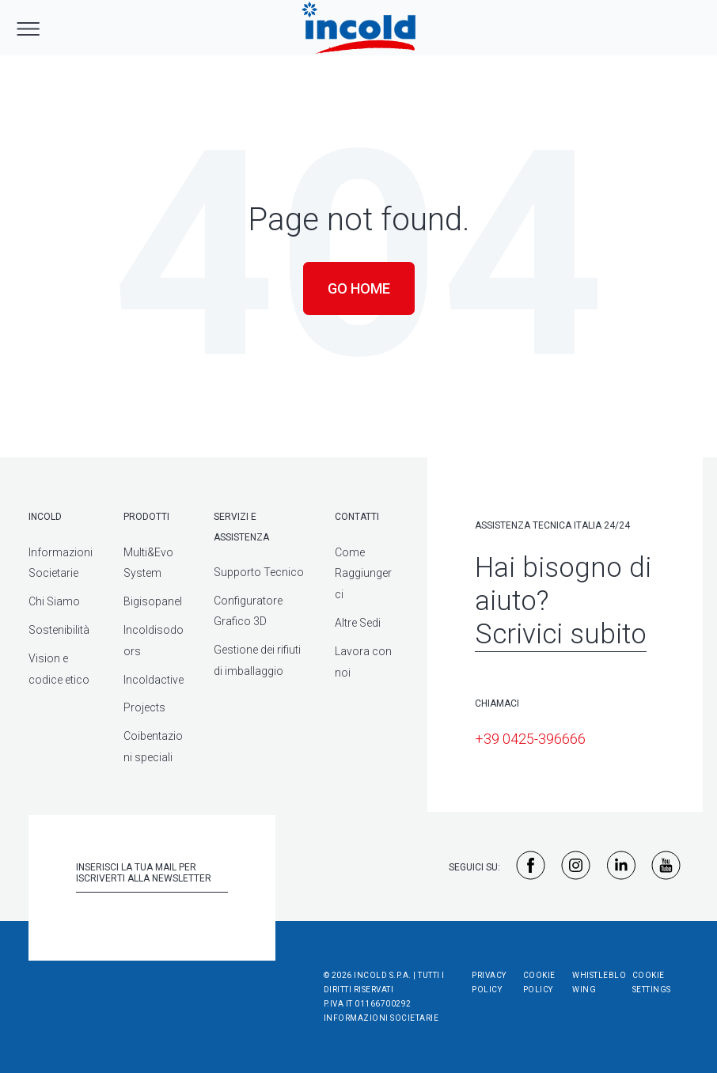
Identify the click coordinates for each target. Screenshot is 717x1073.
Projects (144, 707)
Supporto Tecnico (259, 572)
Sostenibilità (58, 630)
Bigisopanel (152, 601)
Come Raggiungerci (363, 573)
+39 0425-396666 (530, 738)
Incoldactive (153, 679)
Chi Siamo (54, 601)
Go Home (359, 288)
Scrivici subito (561, 634)
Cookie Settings (651, 982)
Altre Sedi (358, 622)
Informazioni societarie (381, 1018)
